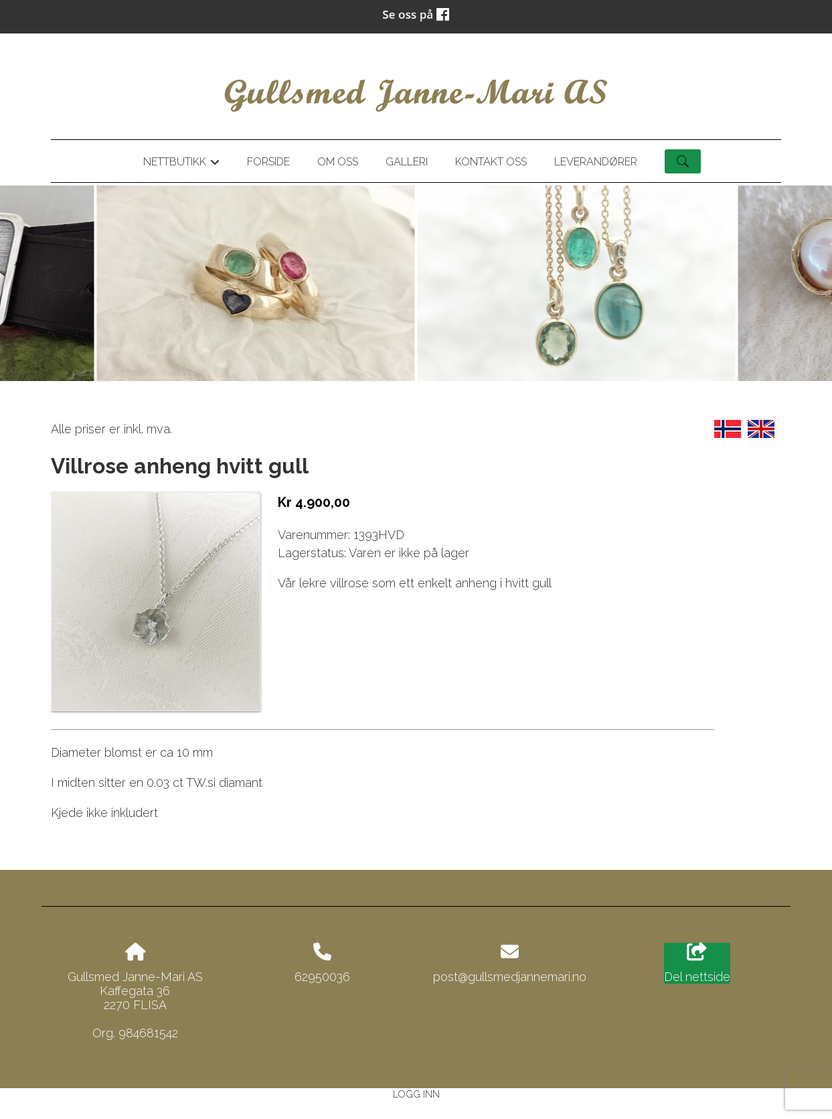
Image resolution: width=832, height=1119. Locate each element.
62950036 (322, 977)
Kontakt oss (491, 161)
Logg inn (416, 1094)
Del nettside (697, 963)
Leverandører (595, 161)
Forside (268, 161)
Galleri (407, 161)
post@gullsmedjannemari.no (509, 977)
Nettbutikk (181, 164)
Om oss (337, 161)
